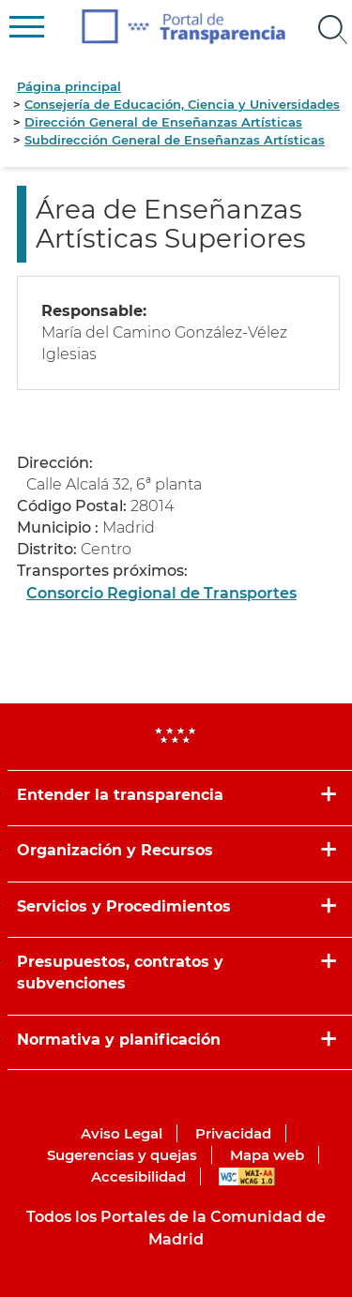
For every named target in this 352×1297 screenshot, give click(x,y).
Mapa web (267, 1155)
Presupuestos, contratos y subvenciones (120, 972)
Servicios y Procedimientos (124, 906)
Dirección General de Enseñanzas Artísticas (163, 121)
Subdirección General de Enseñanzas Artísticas (174, 139)
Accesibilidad (138, 1176)
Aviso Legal (121, 1133)
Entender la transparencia (120, 795)
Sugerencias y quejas (122, 1155)
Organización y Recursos (115, 850)
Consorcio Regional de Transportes (161, 593)
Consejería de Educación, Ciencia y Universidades (182, 104)
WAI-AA (247, 1176)
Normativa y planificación (119, 1039)
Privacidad (233, 1133)
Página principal (69, 86)
